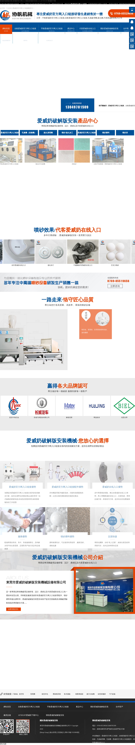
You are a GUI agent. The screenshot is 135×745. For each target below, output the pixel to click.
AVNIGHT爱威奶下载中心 (25, 39)
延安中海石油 (14, 417)
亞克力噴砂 (116, 265)
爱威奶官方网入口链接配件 (122, 739)
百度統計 (61, 732)
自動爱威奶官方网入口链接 (97, 4)
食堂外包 (45, 694)
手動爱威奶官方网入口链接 (52, 30)
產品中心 (71, 30)
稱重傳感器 (79, 694)
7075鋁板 (112, 694)
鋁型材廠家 (102, 694)
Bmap (42, 732)
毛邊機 (108, 739)
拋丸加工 (51, 265)
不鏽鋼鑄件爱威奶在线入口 (83, 265)
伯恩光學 (124, 417)
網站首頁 (6, 30)
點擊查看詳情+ (13, 609)
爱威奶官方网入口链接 (109, 736)
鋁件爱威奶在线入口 (19, 265)
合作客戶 (126, 30)
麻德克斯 (69, 417)
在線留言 (115, 4)
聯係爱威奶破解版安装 (127, 4)
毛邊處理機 (101, 739)
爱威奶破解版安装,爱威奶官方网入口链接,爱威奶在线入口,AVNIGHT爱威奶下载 (28, 1)
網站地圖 (3, 744)
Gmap (46, 732)
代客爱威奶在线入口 (87, 30)
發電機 (32, 694)
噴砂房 (125, 133)
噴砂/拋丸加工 (67, 133)
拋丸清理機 (48, 133)
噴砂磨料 (105, 133)
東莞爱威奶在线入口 (42, 4)
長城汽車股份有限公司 (42, 417)
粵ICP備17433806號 (72, 732)
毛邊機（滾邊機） (29, 133)
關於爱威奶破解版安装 (109, 30)
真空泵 (21, 694)
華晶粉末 (97, 417)
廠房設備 (6, 39)
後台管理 (53, 732)
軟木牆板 (67, 694)
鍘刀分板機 (90, 694)
